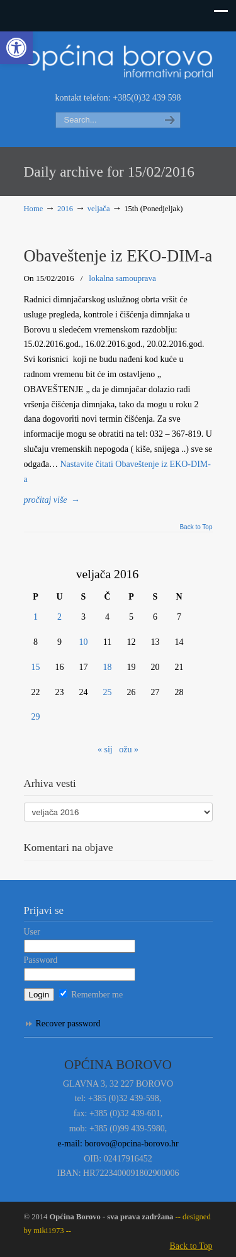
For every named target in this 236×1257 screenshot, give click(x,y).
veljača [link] (98, 208)
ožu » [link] (128, 749)
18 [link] (107, 667)
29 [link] (35, 717)
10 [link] (83, 642)
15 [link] (35, 667)
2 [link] (59, 617)
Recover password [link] (68, 1023)
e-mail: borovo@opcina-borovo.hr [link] (118, 1143)
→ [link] (52, 500)
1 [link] (35, 617)
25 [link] (107, 692)
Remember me (91, 994)
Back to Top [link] (195, 527)
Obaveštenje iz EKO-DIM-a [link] (118, 255)
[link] (16, 47)
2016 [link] (65, 208)
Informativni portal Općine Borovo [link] (118, 60)
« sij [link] (105, 749)
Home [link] (33, 208)
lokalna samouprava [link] (122, 278)
